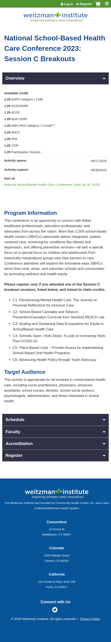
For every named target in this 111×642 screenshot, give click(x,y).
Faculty (13, 431)
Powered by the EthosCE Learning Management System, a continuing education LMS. (94, 639)
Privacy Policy (90, 619)
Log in (68, 4)
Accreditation (19, 443)
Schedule (15, 419)
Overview (15, 78)
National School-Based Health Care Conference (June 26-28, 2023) (52, 184)
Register (86, 4)
